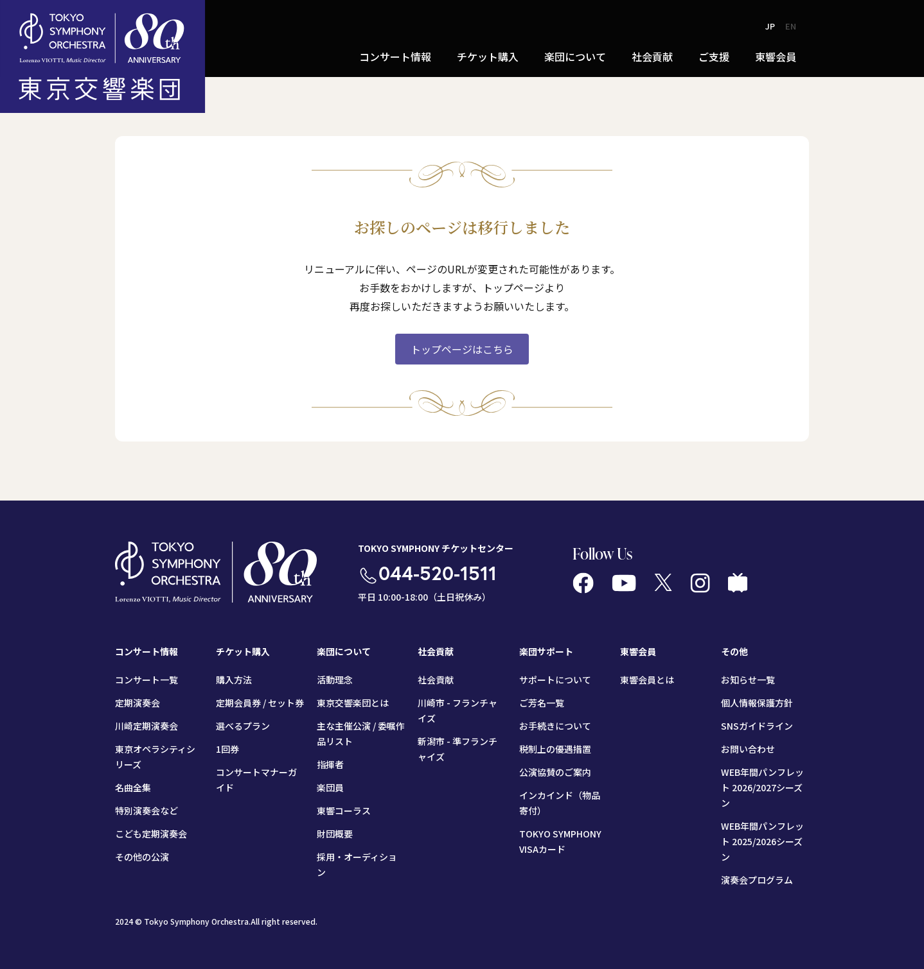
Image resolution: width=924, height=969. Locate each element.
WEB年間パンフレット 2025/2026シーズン (762, 841)
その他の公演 (142, 856)
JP (770, 26)
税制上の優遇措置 (555, 748)
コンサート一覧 (146, 679)
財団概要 (335, 833)
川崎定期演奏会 (146, 725)
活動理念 (335, 679)
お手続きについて (555, 725)
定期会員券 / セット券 (260, 702)
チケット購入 (488, 56)
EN (790, 26)
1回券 (227, 748)
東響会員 (775, 56)
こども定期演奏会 (151, 833)
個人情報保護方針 (757, 702)
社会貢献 (652, 56)
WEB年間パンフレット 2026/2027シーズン (762, 787)
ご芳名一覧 (541, 702)
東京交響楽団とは (353, 702)
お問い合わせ (748, 748)
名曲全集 (133, 787)
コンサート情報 (395, 56)
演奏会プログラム (757, 879)
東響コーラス (344, 810)
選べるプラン (243, 725)
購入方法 (234, 679)
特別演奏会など (146, 810)
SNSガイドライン (757, 725)
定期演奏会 (137, 702)
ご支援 (713, 56)
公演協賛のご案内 (555, 772)
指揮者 (330, 764)
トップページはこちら (462, 349)
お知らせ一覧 (748, 679)
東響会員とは (647, 679)
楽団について (575, 56)
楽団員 (330, 787)
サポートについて (555, 679)
